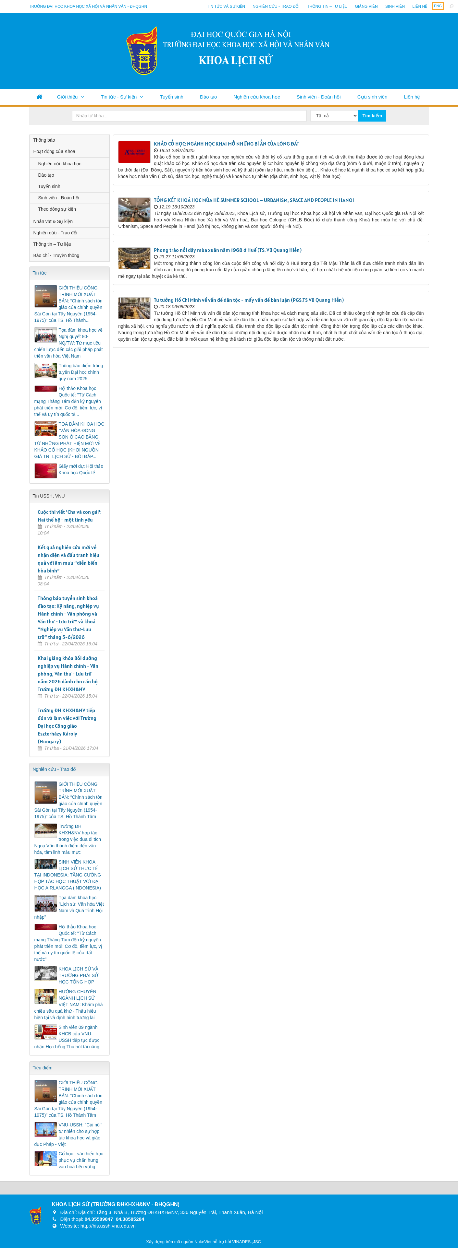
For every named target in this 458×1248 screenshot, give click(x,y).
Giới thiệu (67, 97)
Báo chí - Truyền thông (56, 255)
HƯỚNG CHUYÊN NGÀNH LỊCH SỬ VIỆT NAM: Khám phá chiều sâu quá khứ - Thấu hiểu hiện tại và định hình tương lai (68, 1004)
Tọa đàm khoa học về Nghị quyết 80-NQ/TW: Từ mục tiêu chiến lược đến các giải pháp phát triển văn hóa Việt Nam (68, 343)
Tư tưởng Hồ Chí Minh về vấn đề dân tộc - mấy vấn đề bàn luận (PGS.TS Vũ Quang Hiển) (249, 300)
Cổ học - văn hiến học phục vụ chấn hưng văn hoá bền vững (81, 1160)
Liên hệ (419, 6)
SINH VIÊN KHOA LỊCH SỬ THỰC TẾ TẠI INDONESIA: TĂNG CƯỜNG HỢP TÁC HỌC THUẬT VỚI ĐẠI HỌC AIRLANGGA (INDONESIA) (67, 874)
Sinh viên (395, 6)
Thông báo (44, 140)
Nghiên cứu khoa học (256, 97)
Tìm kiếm (372, 115)
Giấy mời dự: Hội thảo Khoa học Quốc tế (81, 469)
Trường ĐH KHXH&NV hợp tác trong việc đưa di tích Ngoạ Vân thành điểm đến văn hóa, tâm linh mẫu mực (67, 839)
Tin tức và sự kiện (226, 6)
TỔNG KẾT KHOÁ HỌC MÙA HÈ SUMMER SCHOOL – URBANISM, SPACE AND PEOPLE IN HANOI (254, 200)
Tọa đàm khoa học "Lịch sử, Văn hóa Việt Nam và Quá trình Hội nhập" (69, 907)
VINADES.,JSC (246, 1241)
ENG (438, 6)
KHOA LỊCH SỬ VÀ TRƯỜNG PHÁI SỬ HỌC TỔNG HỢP (79, 975)
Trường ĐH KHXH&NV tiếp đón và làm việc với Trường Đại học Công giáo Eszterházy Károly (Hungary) (67, 726)
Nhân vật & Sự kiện (53, 221)
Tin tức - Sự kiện (119, 97)
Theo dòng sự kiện (57, 209)
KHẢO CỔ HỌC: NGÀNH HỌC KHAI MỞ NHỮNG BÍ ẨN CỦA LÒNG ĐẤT (226, 143)
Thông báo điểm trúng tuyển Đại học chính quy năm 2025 (81, 372)
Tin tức (40, 273)
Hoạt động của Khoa (54, 151)
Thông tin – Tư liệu (327, 6)
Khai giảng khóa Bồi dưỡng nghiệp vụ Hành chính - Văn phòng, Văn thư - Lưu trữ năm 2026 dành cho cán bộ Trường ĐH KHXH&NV (68, 673)
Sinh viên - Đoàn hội (319, 97)
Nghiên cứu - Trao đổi (276, 6)
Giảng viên (366, 6)
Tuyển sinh (171, 97)
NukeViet (203, 1241)
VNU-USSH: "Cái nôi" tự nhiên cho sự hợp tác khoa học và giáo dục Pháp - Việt (68, 1134)
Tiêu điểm (43, 1067)
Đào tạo (208, 97)
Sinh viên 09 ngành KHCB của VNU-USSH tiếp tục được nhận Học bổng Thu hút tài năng (67, 1037)
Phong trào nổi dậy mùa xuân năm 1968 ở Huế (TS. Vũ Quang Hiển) (228, 250)
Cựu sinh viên (372, 97)
